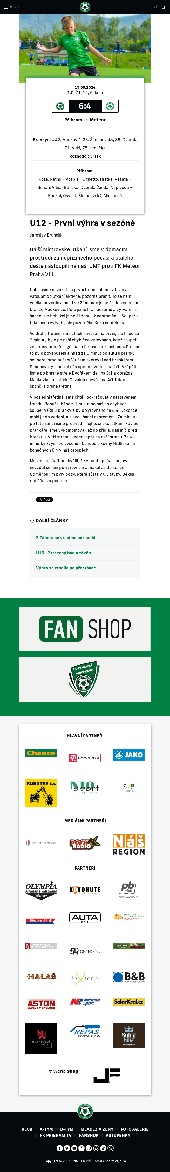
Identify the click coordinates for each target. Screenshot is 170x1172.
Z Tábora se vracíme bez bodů (66, 537)
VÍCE (157, 7)
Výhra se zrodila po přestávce (66, 567)
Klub (27, 1129)
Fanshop (88, 1135)
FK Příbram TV (56, 1135)
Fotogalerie (135, 1129)
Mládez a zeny (97, 1129)
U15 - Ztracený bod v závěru (64, 552)
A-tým (46, 1129)
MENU (14, 7)
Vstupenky (118, 1135)
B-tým (66, 1129)
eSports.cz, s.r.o (114, 1161)
